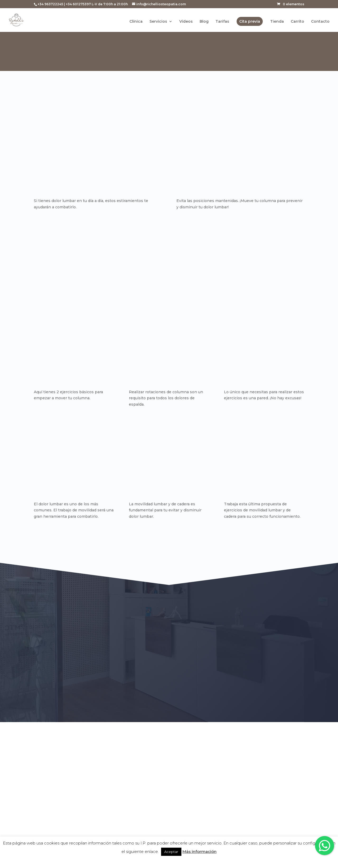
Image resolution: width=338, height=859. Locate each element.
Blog (204, 22)
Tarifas (222, 22)
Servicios (158, 22)
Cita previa (249, 21)
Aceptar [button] (171, 852)
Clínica (136, 22)
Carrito (297, 22)
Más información (199, 851)
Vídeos (186, 22)
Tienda (277, 22)
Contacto (320, 22)
